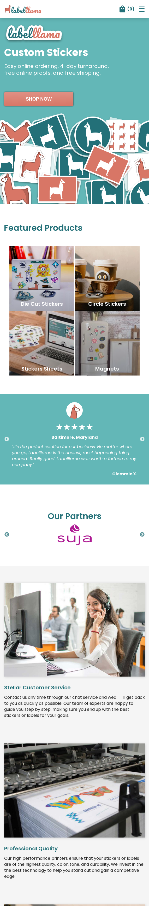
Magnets (107, 369)
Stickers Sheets (41, 369)
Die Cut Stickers (42, 304)
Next (142, 440)
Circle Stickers (107, 304)
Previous (6, 440)
